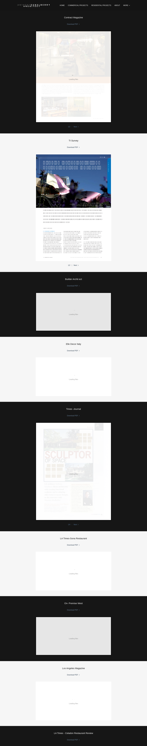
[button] (126, 5)
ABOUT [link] (117, 5)
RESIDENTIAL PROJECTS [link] (101, 5)
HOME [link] (62, 5)
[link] (34, 5)
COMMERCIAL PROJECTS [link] (78, 5)
